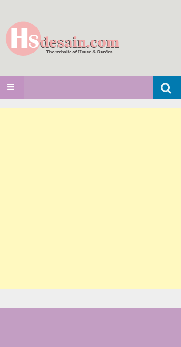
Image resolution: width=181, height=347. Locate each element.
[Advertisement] (90, 198)
